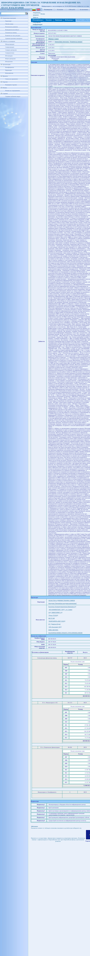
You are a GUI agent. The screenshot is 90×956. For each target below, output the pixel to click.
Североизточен (9, 53)
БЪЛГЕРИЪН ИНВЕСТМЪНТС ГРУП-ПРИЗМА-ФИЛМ (65, 633)
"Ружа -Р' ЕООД (53, 615)
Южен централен (10, 58)
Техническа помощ (11, 32)
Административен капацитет (13, 38)
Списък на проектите (11, 79)
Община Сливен (53, 39)
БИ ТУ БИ (51, 618)
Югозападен (8, 56)
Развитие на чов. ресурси (12, 35)
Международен (9, 44)
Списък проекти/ (25, 9)
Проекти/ (17, 9)
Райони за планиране (9, 41)
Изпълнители (9, 73)
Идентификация (37, 20)
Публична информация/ (7, 9)
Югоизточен (9, 61)
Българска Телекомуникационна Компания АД (62, 606)
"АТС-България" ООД (54, 627)
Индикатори (69, 20)
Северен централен (11, 50)
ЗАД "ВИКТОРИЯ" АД (55, 612)
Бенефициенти (9, 67)
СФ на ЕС (72, 9)
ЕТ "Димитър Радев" (54, 624)
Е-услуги (60, 9)
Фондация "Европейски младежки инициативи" (62, 603)
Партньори (8, 70)
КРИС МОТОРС (53, 630)
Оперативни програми (9, 18)
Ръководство (48, 9)
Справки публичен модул (12, 96)
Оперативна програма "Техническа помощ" (69, 41)
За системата (84, 9)
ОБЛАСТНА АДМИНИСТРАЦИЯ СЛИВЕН (61, 600)
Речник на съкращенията (12, 90)
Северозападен (9, 47)
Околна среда (9, 24)
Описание (49, 20)
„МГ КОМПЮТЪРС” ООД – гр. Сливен (60, 609)
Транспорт (8, 21)
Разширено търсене (11, 85)
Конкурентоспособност (12, 29)
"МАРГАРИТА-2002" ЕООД (56, 621)
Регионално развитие (11, 27)
